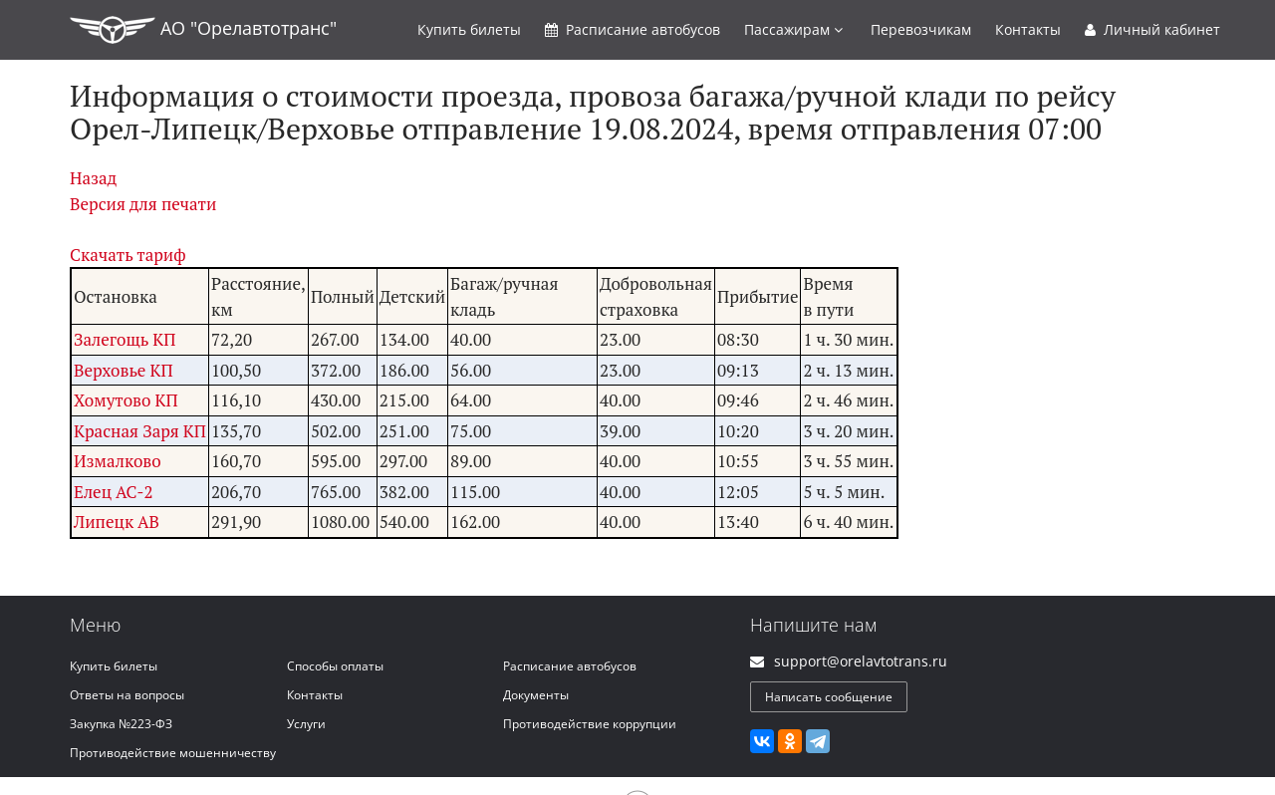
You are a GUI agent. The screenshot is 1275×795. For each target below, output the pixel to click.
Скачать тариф (128, 254)
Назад (93, 177)
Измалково (117, 460)
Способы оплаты (335, 666)
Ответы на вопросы (127, 694)
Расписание (632, 29)
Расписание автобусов (570, 666)
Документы (536, 694)
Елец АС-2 (113, 491)
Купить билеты (113, 666)
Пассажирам (793, 29)
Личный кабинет (1152, 29)
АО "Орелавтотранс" (203, 30)
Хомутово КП (126, 400)
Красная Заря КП (140, 430)
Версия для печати (143, 203)
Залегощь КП (125, 339)
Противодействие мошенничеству (173, 752)
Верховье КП (123, 370)
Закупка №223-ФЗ (121, 723)
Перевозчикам (921, 29)
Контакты (1028, 29)
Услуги (306, 723)
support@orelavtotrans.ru (860, 661)
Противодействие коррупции (589, 723)
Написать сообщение (828, 696)
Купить (469, 29)
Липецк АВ (116, 521)
